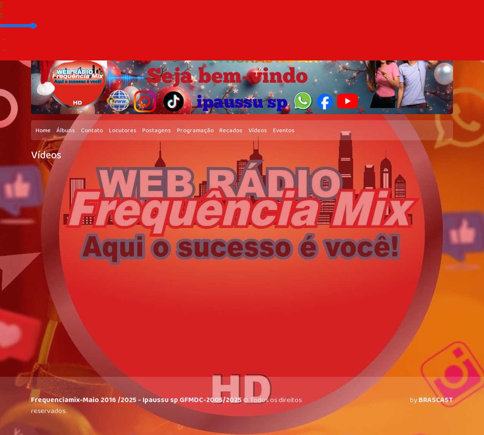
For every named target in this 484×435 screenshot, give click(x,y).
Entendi (457, 411)
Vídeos (257, 130)
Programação (195, 130)
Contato (92, 130)
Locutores (123, 130)
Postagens (156, 130)
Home (43, 130)
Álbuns (65, 130)
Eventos (284, 130)
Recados (230, 130)
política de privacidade (162, 416)
